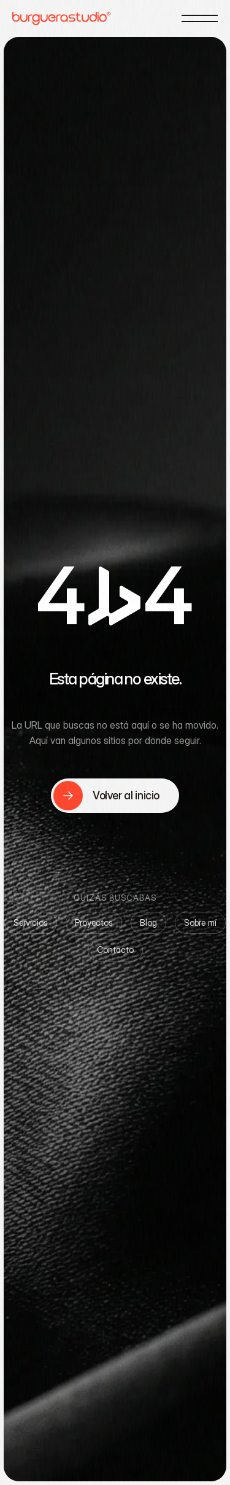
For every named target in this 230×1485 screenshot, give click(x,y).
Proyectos (94, 922)
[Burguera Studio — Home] (61, 18)
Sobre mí (200, 922)
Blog (148, 922)
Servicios (30, 922)
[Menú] (200, 18)
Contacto (115, 949)
